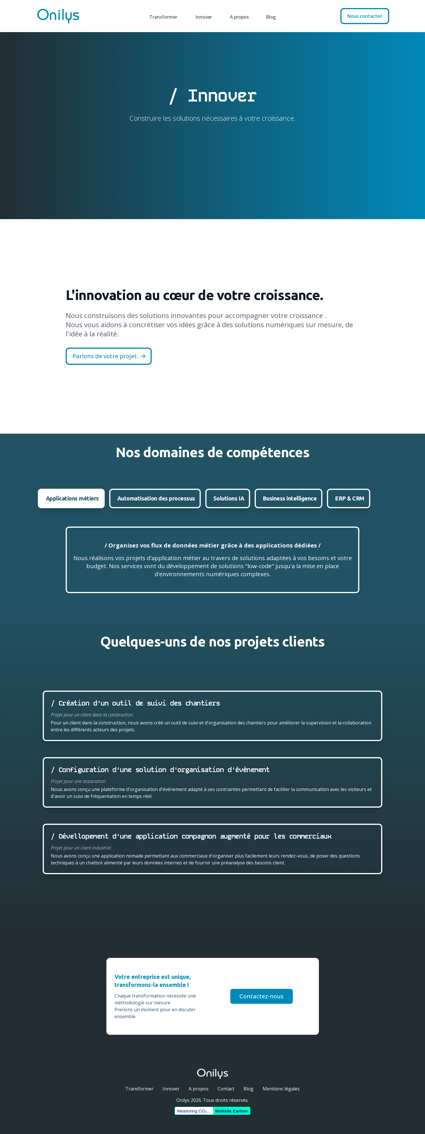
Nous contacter (364, 16)
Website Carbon (231, 1110)
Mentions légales (281, 1089)
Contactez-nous (261, 996)
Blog (269, 16)
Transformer (161, 16)
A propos (237, 16)
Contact (226, 1089)
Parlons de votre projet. (109, 356)
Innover (201, 16)
